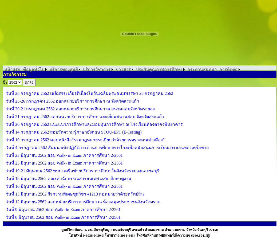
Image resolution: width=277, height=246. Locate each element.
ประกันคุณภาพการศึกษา (159, 69)
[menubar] (122, 69)
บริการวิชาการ (96, 69)
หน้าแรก (12, 69)
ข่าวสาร (123, 69)
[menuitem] (12, 69)
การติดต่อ (228, 69)
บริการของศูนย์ (63, 69)
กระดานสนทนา (202, 69)
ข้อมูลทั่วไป (33, 69)
